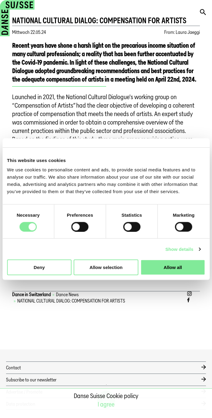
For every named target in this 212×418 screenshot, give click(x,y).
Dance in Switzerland (31, 294)
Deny (39, 267)
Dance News (67, 294)
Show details (179, 248)
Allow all (173, 267)
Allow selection (106, 267)
